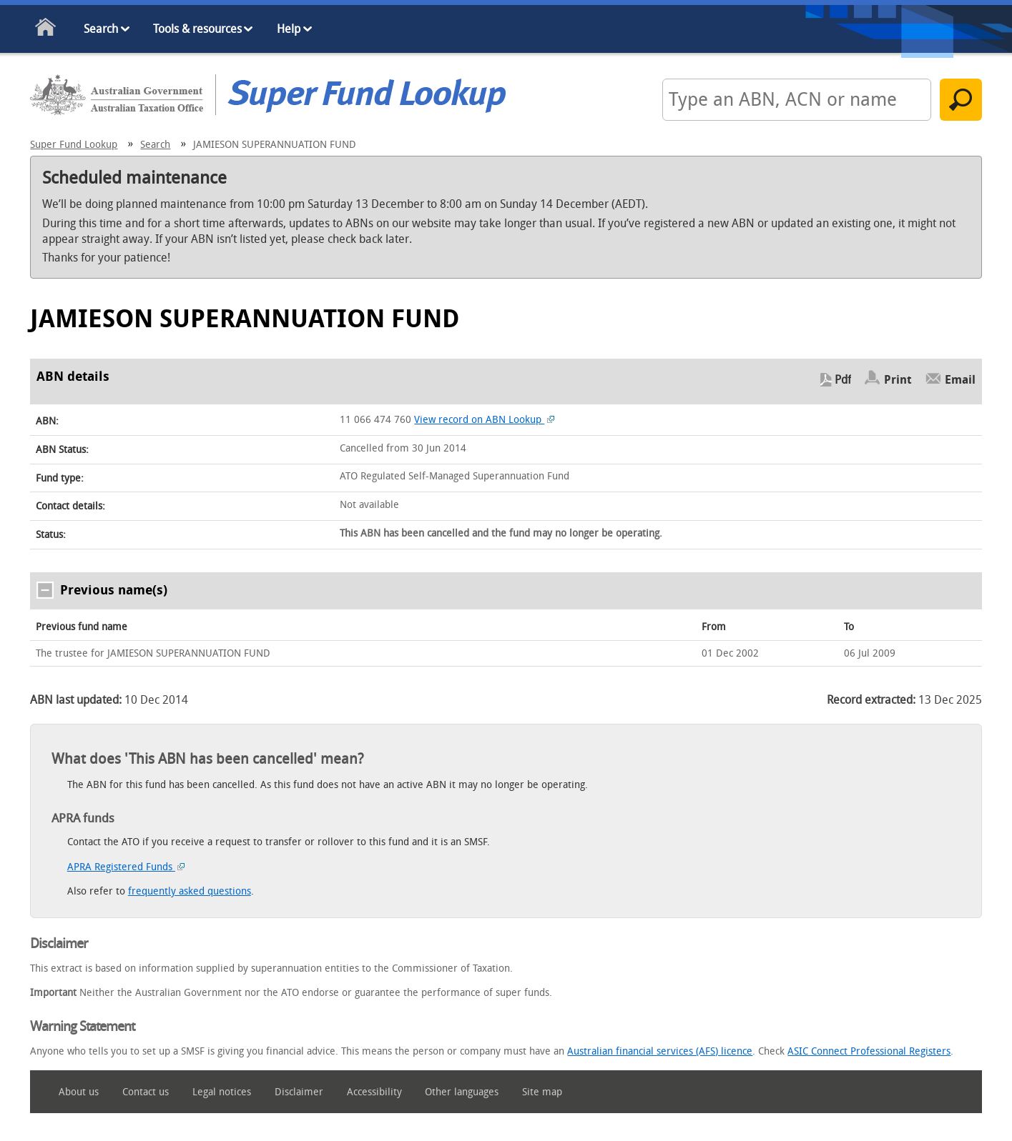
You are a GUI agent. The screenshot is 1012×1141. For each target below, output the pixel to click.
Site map (542, 1092)
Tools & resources (197, 29)
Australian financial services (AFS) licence (659, 1051)
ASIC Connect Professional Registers (868, 1051)
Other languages (461, 1092)
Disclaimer (299, 1092)
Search (101, 29)
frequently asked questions (189, 891)
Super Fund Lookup (73, 145)
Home (46, 29)
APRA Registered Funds (126, 867)
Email (960, 380)
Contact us (145, 1092)
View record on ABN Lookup (484, 420)
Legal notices (221, 1092)
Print (898, 380)
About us (79, 1092)
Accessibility (374, 1092)
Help (288, 29)
